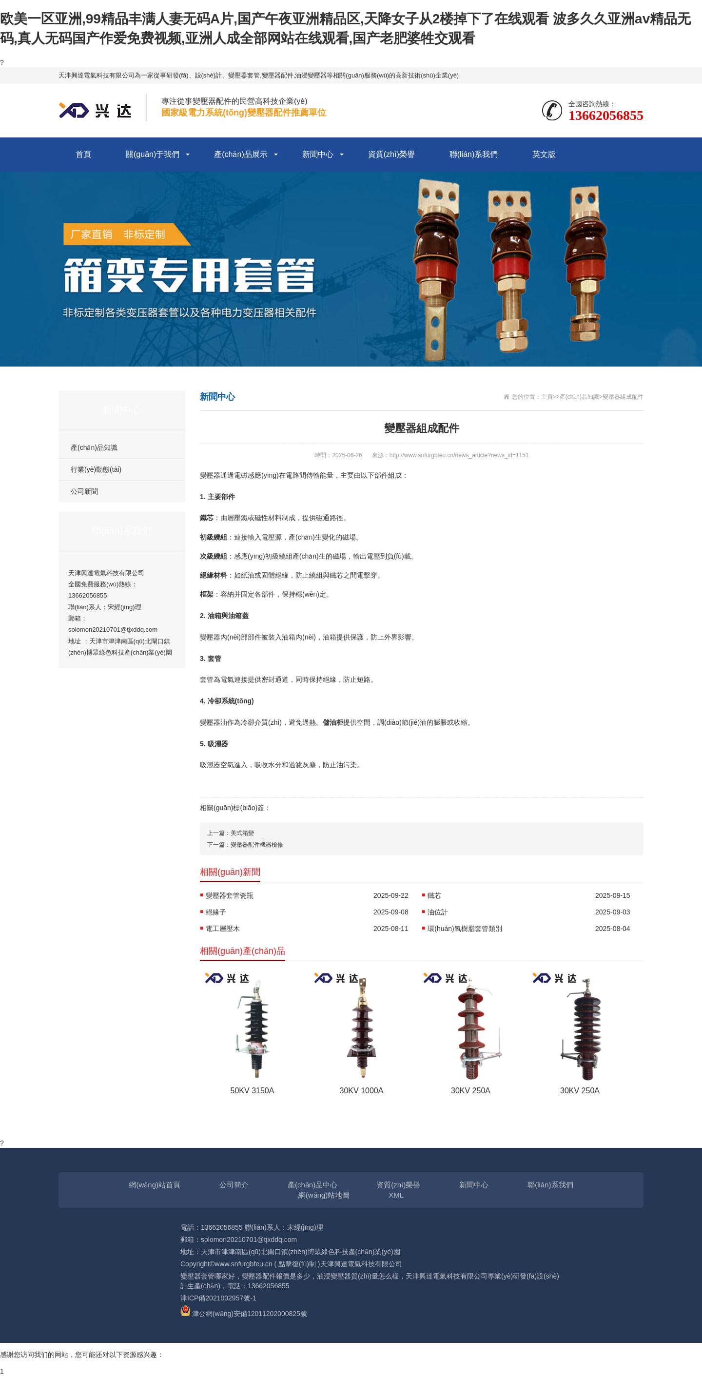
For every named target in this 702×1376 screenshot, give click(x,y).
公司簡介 (234, 1185)
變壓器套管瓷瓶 (230, 895)
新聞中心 (317, 154)
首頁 (83, 154)
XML (396, 1195)
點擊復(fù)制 (297, 1264)
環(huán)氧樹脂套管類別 (465, 928)
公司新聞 (84, 491)
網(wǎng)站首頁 (154, 1185)
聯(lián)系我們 (473, 154)
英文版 (544, 154)
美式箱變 (242, 833)
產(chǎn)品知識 (94, 447)
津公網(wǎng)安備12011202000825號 (249, 1314)
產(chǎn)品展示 (240, 154)
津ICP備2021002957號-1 (218, 1298)
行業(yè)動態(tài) (96, 469)
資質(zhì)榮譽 (391, 154)
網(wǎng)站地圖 (324, 1195)
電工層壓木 (223, 928)
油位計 (438, 912)
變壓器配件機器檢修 (257, 844)
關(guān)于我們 (152, 154)
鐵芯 (434, 895)
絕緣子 (216, 912)
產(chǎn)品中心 (312, 1185)
